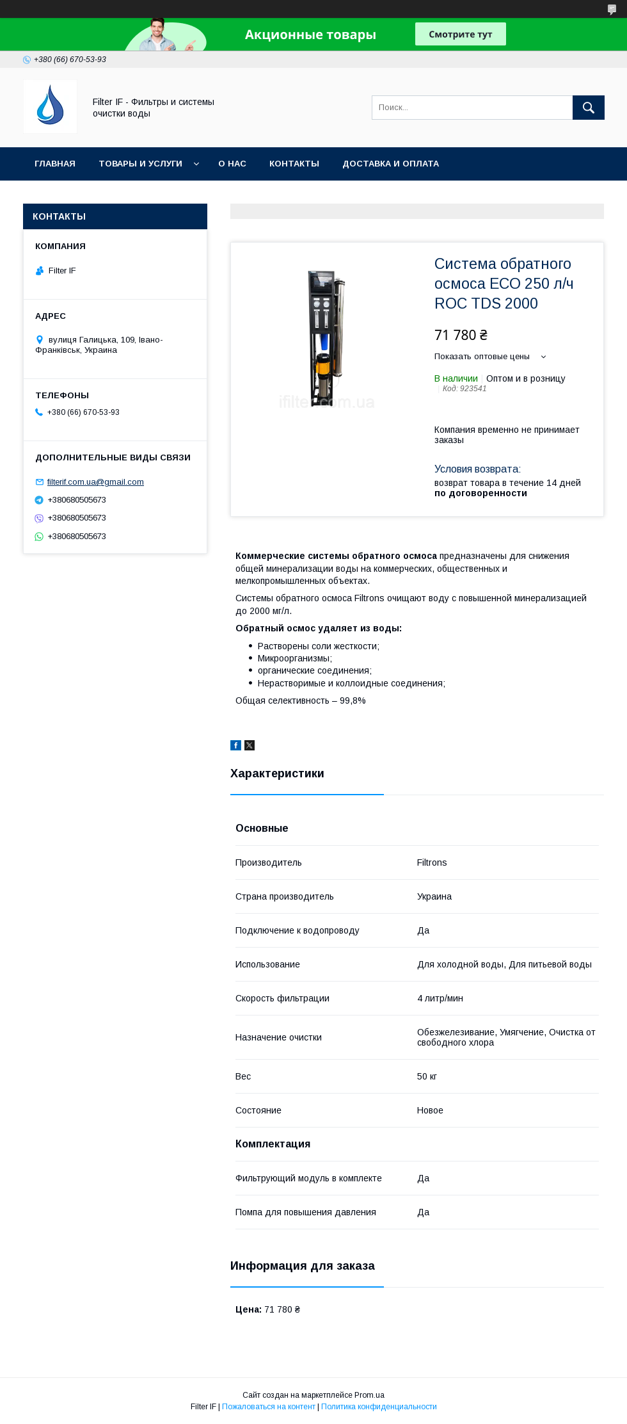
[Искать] (589, 107)
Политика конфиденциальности (379, 1406)
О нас (232, 163)
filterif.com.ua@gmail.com (95, 482)
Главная (55, 163)
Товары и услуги (140, 163)
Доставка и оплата (390, 163)
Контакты (294, 163)
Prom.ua (369, 1395)
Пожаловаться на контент (268, 1406)
